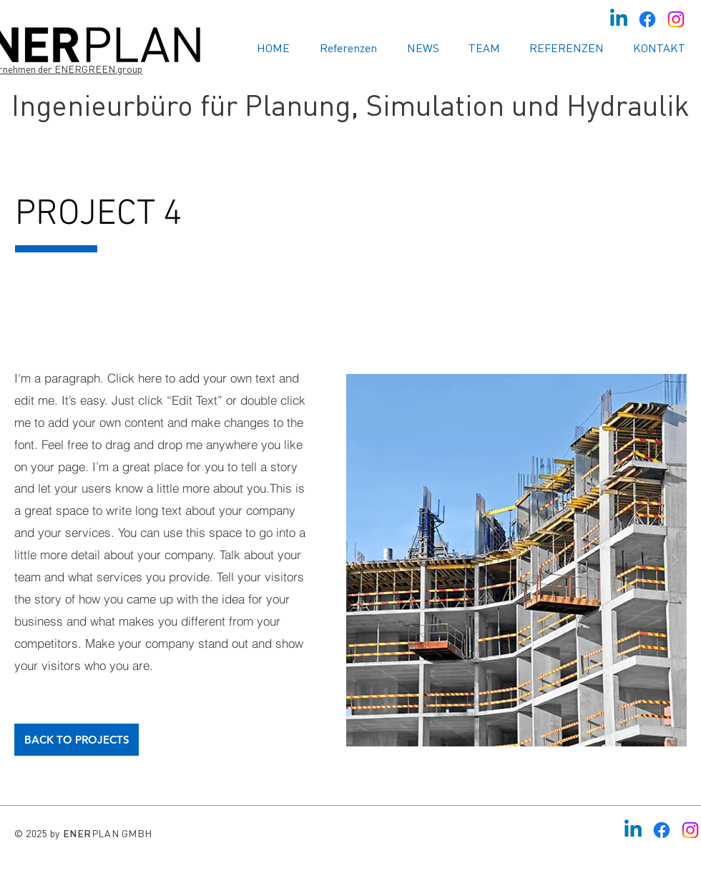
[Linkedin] (618, 19)
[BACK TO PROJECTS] (76, 740)
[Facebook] (647, 19)
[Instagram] (676, 19)
